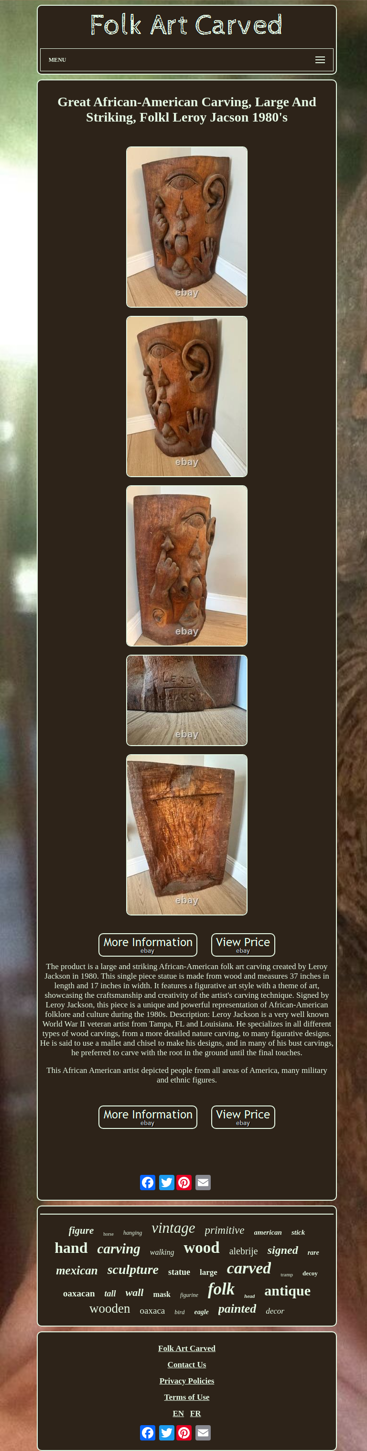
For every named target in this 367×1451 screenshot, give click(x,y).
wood (201, 1247)
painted (237, 1309)
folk (221, 1289)
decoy (310, 1273)
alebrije (243, 1251)
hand (70, 1247)
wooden (109, 1308)
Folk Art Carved (187, 1348)
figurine (189, 1295)
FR (195, 1413)
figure (81, 1230)
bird (179, 1312)
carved (249, 1268)
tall (110, 1293)
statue (179, 1272)
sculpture (133, 1269)
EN (178, 1413)
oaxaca (152, 1311)
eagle (201, 1312)
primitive (225, 1230)
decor (275, 1311)
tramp (287, 1274)
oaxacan (79, 1293)
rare (313, 1252)
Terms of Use (187, 1397)
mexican (77, 1270)
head (249, 1296)
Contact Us (187, 1364)
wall (135, 1292)
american (268, 1232)
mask (161, 1294)
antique (287, 1290)
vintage (173, 1227)
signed (283, 1250)
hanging (132, 1232)
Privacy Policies (187, 1380)
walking (162, 1252)
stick (298, 1232)
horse (108, 1234)
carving (118, 1248)
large (208, 1272)
